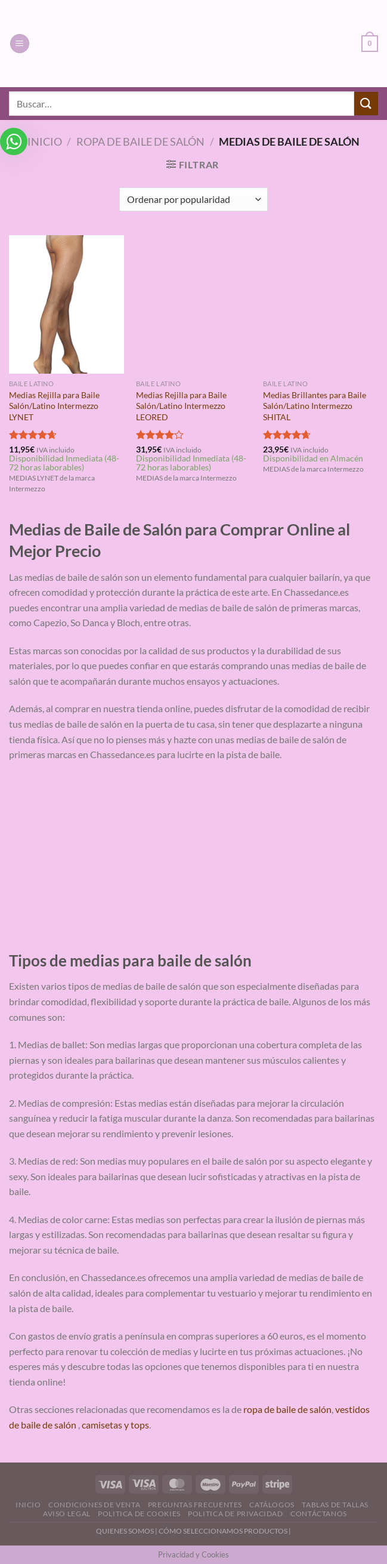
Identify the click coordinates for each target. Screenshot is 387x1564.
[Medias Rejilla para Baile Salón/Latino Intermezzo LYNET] (66, 304)
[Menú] (19, 44)
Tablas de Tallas (335, 1504)
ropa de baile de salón (287, 1409)
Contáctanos (318, 1513)
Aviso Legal (67, 1513)
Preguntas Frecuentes (195, 1504)
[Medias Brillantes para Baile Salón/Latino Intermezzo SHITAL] (320, 304)
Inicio (44, 141)
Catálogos (272, 1504)
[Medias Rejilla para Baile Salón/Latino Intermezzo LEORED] (193, 304)
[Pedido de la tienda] (193, 199)
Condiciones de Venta (94, 1504)
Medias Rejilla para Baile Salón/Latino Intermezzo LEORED (181, 406)
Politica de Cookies (139, 1513)
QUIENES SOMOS (125, 1530)
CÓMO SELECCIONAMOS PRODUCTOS (223, 1530)
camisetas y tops (115, 1424)
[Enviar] (366, 103)
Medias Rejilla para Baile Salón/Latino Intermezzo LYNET (54, 406)
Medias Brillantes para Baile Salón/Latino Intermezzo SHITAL (314, 406)
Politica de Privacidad (235, 1513)
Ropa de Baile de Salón (140, 141)
